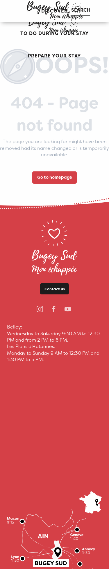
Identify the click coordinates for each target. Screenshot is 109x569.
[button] (55, 33)
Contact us (54, 289)
